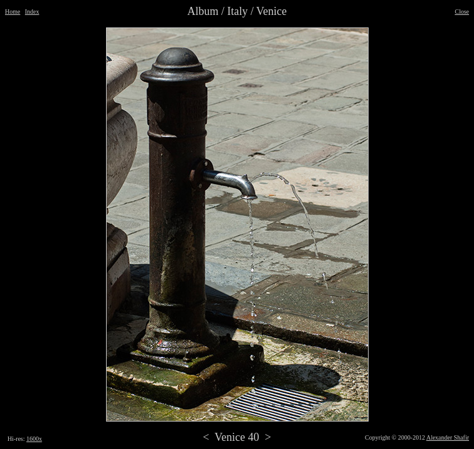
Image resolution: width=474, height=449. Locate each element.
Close (462, 11)
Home (12, 11)
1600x (34, 438)
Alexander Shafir (447, 437)
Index (32, 11)
